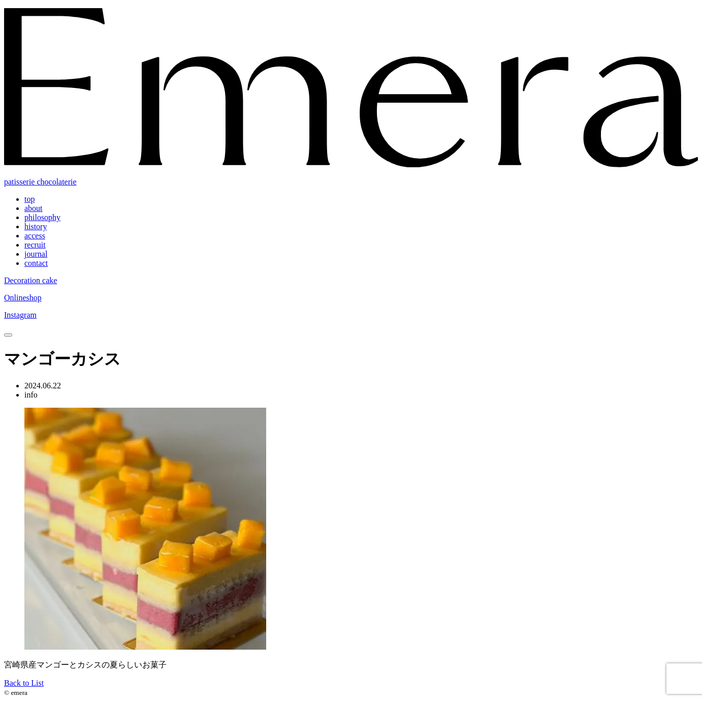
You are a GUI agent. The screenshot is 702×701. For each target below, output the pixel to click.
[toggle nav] (8, 335)
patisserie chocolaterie (40, 181)
